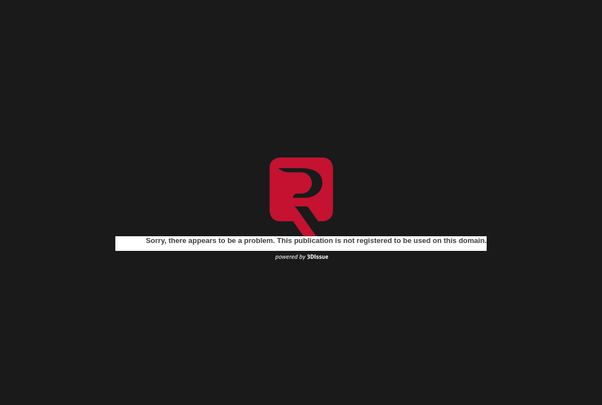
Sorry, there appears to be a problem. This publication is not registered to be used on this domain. (316, 240)
